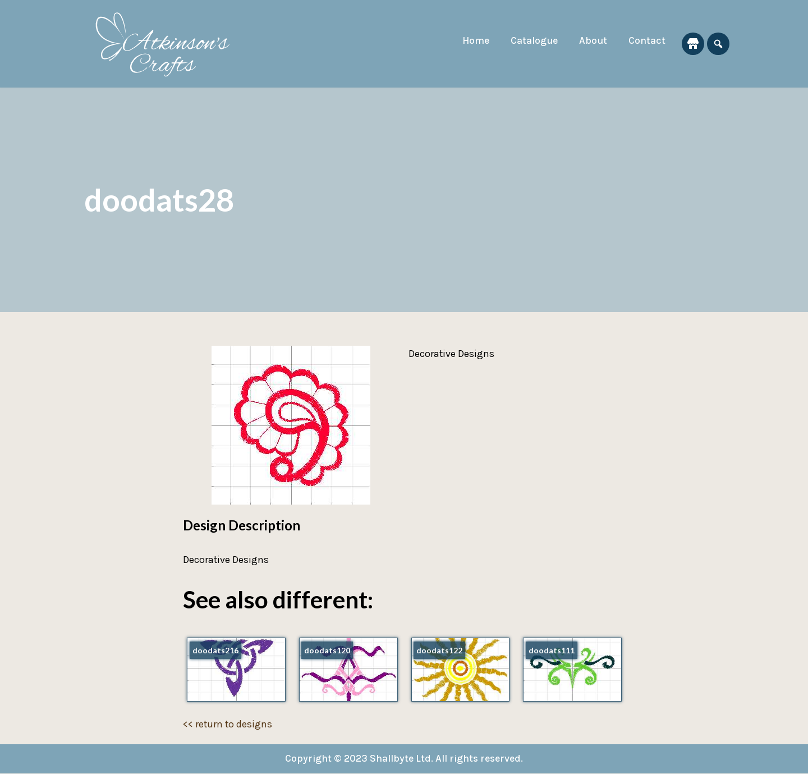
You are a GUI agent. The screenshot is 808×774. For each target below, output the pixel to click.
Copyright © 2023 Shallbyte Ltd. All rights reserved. (404, 759)
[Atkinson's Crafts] (168, 43)
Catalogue (532, 41)
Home (473, 41)
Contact (646, 41)
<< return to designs (228, 724)
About (593, 41)
